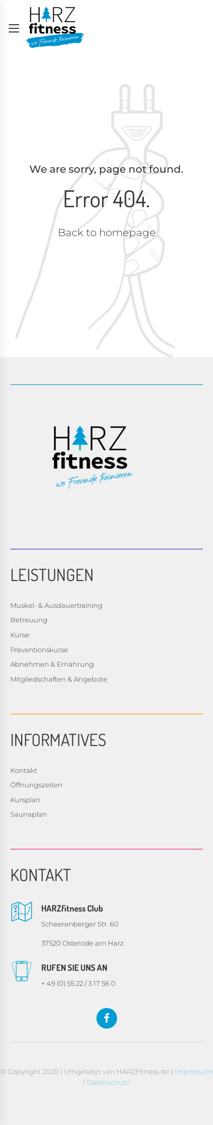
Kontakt (23, 770)
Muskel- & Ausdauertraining (56, 605)
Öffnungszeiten (36, 785)
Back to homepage (107, 232)
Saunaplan (28, 814)
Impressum (193, 1071)
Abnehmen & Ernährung (52, 664)
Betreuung (28, 620)
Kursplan (25, 800)
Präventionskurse (39, 650)
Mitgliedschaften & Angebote (58, 679)
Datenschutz (108, 1082)
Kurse (19, 635)
